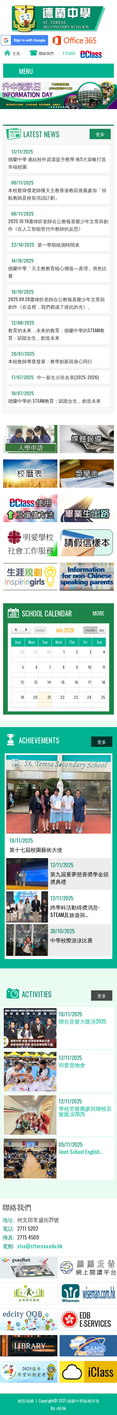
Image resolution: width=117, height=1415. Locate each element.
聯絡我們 (46, 53)
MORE (98, 613)
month (90, 630)
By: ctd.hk (58, 1408)
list (102, 630)
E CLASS (69, 53)
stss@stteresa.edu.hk (39, 1246)
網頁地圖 (26, 1400)
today (40, 630)
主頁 (16, 53)
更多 (100, 134)
